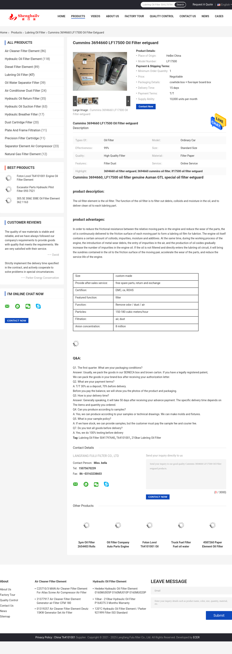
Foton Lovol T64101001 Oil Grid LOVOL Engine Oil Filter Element (149, 544)
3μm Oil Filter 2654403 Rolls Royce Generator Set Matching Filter (86, 544)
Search (180, 4)
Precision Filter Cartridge (22, 138)
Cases (219, 16)
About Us (112, 16)
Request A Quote (203, 4)
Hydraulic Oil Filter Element (23, 59)
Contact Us (188, 16)
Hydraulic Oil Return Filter (22, 98)
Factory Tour (134, 16)
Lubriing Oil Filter (35, 32)
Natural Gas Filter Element (23, 154)
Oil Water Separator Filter (22, 83)
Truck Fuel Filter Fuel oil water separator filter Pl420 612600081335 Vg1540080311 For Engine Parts (181, 544)
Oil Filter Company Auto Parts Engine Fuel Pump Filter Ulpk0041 (118, 544)
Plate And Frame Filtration (22, 130)
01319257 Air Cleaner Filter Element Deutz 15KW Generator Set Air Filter (62, 610)
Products (78, 16)
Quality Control (162, 16)
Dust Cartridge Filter (18, 122)
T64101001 (123, 437)
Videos (95, 16)
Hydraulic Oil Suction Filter (23, 106)
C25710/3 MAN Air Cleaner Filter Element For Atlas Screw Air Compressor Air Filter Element (62, 591)
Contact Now (146, 106)
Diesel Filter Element (19, 67)
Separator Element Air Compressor (28, 146)
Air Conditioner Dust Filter (22, 90)
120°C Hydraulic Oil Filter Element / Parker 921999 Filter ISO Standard (120, 610)
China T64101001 (64, 637)
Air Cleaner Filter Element (22, 51)
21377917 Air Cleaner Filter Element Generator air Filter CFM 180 (59, 601)
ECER (196, 637)
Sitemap (5, 616)
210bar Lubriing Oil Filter (146, 437)
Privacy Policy (43, 637)
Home (61, 16)
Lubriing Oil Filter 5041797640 (97, 437)
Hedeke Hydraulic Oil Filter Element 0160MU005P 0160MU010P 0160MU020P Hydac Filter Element (120, 591)
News (205, 16)
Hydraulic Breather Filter (21, 114)
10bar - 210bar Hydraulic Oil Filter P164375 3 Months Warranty (115, 601)
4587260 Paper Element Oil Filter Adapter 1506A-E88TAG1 (212, 544)
